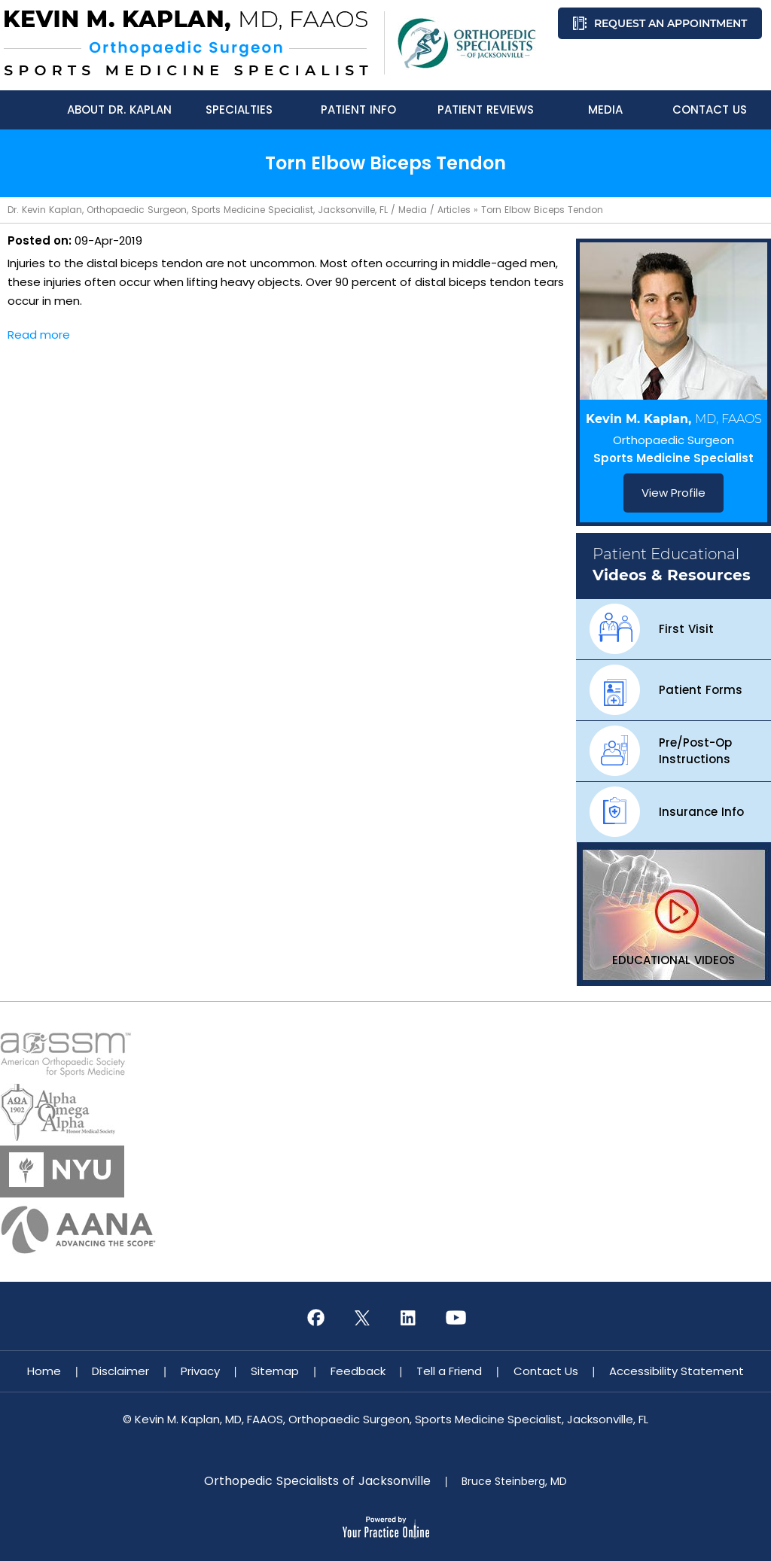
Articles (454, 209)
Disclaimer (120, 1371)
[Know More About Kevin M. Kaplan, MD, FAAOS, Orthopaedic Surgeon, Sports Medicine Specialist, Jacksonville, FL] (186, 43)
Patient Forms (700, 690)
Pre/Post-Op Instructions (695, 751)
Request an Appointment (670, 23)
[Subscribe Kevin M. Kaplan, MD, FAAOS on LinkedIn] (408, 1317)
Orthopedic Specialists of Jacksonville (317, 1481)
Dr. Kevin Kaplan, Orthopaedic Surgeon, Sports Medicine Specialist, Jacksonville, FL (198, 209)
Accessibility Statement (676, 1371)
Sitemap (275, 1371)
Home (44, 1371)
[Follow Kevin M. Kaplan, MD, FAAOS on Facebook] (315, 1317)
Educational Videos (673, 960)
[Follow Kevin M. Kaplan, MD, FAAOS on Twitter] (362, 1317)
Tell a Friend (449, 1371)
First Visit (686, 629)
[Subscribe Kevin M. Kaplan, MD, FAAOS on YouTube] (455, 1317)
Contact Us (545, 1371)
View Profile (673, 493)
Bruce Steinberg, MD (514, 1481)
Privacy (200, 1371)
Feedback (358, 1371)
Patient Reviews (485, 109)
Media (412, 209)
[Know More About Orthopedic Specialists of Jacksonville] (467, 43)
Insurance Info (701, 812)
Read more (39, 334)
